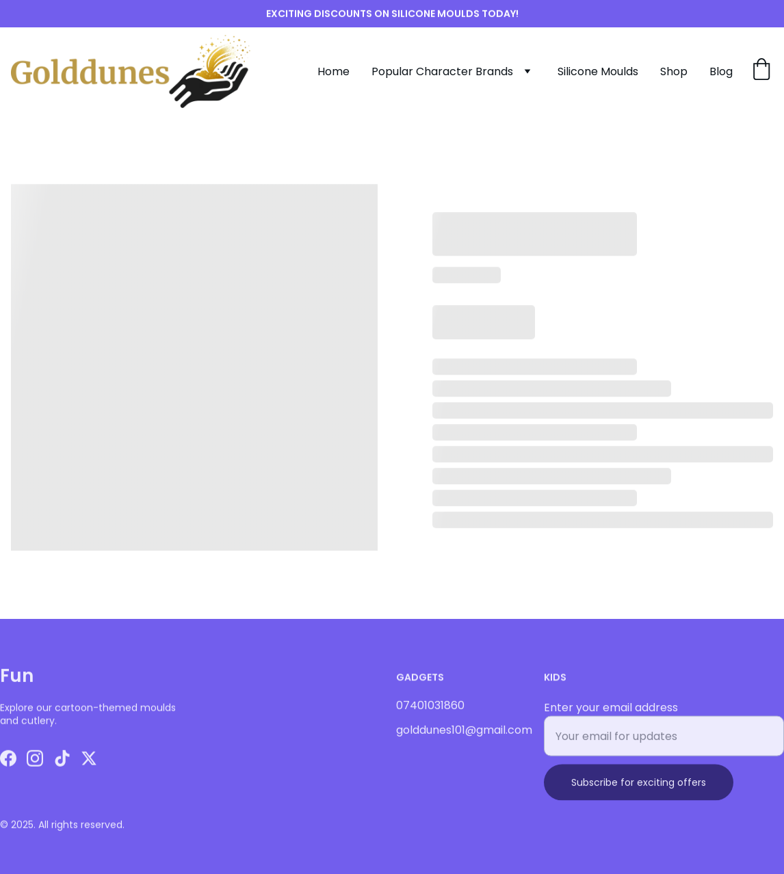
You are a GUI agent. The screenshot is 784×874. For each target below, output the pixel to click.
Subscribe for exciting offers (638, 792)
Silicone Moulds (598, 71)
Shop (674, 71)
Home (333, 71)
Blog (721, 71)
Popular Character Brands (442, 71)
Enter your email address (611, 718)
